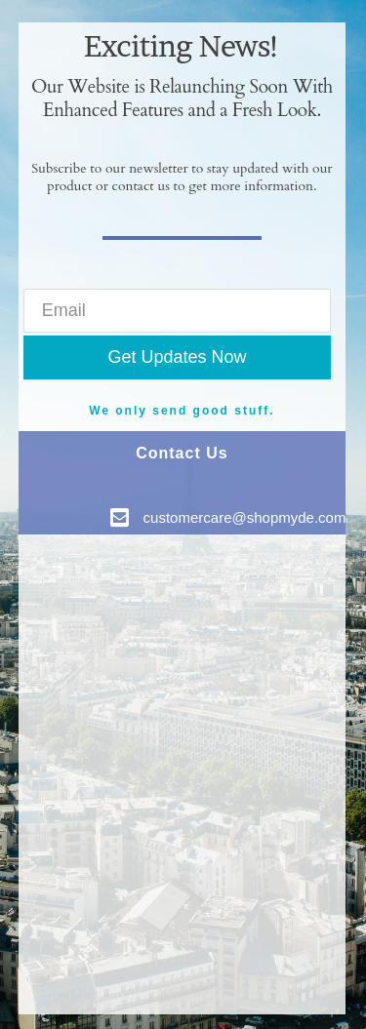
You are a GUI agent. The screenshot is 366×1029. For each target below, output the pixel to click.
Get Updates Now (176, 357)
